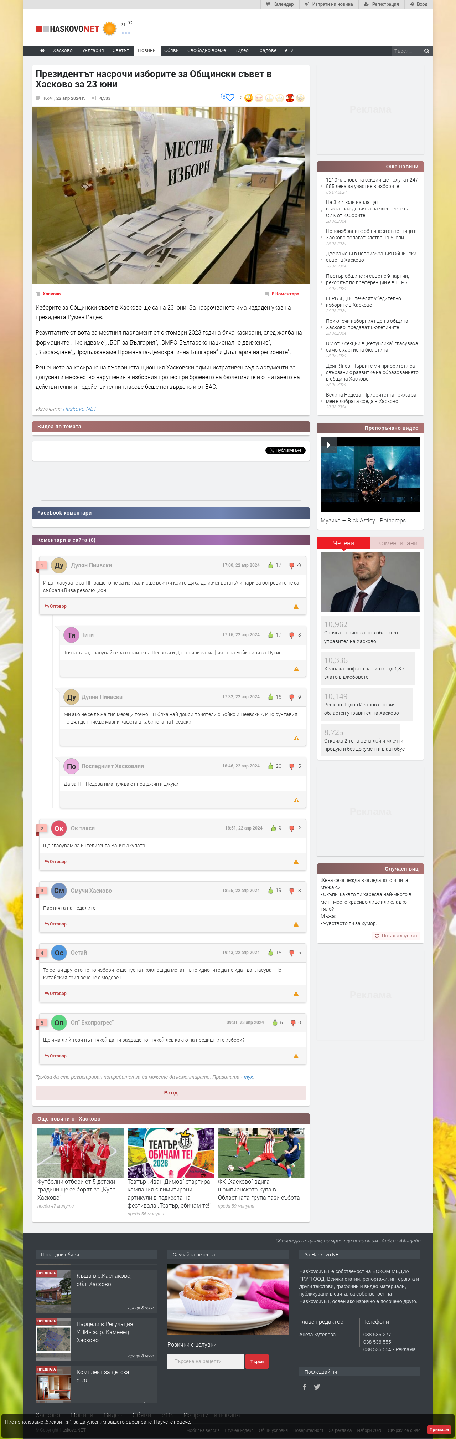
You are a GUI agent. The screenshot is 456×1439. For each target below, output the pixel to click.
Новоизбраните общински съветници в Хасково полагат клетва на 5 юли (371, 234)
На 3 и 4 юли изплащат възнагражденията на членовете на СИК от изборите (368, 208)
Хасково (52, 293)
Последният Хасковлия (113, 766)
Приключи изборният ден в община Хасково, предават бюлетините (367, 324)
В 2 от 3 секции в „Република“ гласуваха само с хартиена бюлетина (372, 346)
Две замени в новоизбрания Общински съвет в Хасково (371, 256)
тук (248, 1077)
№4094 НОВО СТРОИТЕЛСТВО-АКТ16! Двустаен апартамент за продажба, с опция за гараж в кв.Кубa (105, 1289)
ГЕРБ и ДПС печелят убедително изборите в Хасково (363, 301)
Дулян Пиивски (91, 565)
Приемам (439, 1429)
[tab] (343, 545)
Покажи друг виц (396, 935)
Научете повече (172, 1421)
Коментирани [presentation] (397, 543)
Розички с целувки (192, 1344)
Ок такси (83, 828)
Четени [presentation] (343, 543)
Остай (79, 952)
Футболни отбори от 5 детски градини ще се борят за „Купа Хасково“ (167, 1189)
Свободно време (206, 50)
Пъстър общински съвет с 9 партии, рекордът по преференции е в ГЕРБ (367, 279)
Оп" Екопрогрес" (92, 1022)
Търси (257, 1361)
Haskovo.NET (79, 408)
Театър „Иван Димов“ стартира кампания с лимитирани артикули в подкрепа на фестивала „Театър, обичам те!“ (260, 1193)
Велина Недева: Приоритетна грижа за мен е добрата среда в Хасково (371, 397)
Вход (171, 1093)
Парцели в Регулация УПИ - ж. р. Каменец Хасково (105, 1374)
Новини (147, 50)
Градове (266, 50)
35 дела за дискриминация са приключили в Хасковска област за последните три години (76, 1193)
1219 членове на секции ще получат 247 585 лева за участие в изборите (372, 182)
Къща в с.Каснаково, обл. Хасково (104, 1322)
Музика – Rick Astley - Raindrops (363, 520)
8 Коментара (285, 293)
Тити (88, 634)
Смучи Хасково (91, 890)
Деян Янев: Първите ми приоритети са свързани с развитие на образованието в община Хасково (372, 372)
